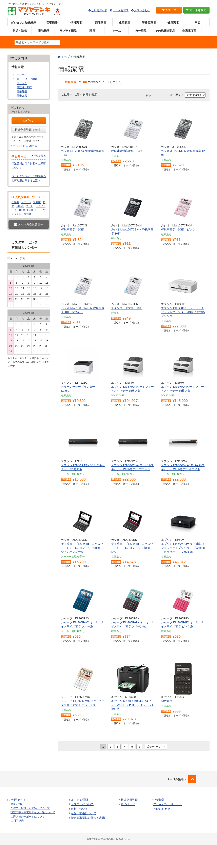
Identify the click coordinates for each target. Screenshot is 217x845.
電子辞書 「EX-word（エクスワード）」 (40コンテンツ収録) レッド (132, 547)
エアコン (26, 202)
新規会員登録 (29, 129)
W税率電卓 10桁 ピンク (178, 229)
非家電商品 (189, 30)
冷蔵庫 (37, 202)
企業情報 (159, 799)
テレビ (29, 206)
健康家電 (173, 22)
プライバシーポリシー (167, 804)
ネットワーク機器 (27, 79)
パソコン (22, 75)
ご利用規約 (17, 820)
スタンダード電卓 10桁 (127, 308)
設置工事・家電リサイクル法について (33, 812)
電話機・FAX (24, 87)
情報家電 (76, 22)
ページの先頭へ (176, 779)
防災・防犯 (20, 30)
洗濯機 (15, 202)
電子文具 (22, 95)
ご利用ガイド (99, 10)
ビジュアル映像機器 (23, 22)
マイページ (169, 10)
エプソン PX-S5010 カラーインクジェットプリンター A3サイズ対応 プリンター (183, 312)
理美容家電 (149, 22)
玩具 (92, 30)
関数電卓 (166, 701)
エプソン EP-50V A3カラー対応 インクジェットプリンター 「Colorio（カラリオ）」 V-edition (183, 547)
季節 (197, 22)
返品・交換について (83, 813)
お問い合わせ (142, 10)
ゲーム (116, 30)
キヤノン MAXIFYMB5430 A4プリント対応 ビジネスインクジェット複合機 (132, 704)
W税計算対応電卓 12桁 (126, 151)
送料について (79, 808)
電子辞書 (22, 91)
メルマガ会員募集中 (28, 224)
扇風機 (20, 206)
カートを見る (196, 10)
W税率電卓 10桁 (72, 229)
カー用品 (140, 30)
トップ (65, 56)
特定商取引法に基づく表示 (88, 817)
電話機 (27, 214)
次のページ (156, 746)
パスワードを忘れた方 (25, 145)
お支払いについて (82, 804)
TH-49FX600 (26, 210)
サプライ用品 (68, 30)
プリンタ (22, 83)
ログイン (28, 120)
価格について (18, 803)
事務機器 (44, 30)
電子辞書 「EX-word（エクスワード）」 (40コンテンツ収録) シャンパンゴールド (82, 547)
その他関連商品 (165, 30)
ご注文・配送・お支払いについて (30, 808)
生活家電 (124, 22)
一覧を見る (40, 155)
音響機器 (52, 22)
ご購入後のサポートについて (28, 816)
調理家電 (100, 22)
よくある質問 (121, 10)
